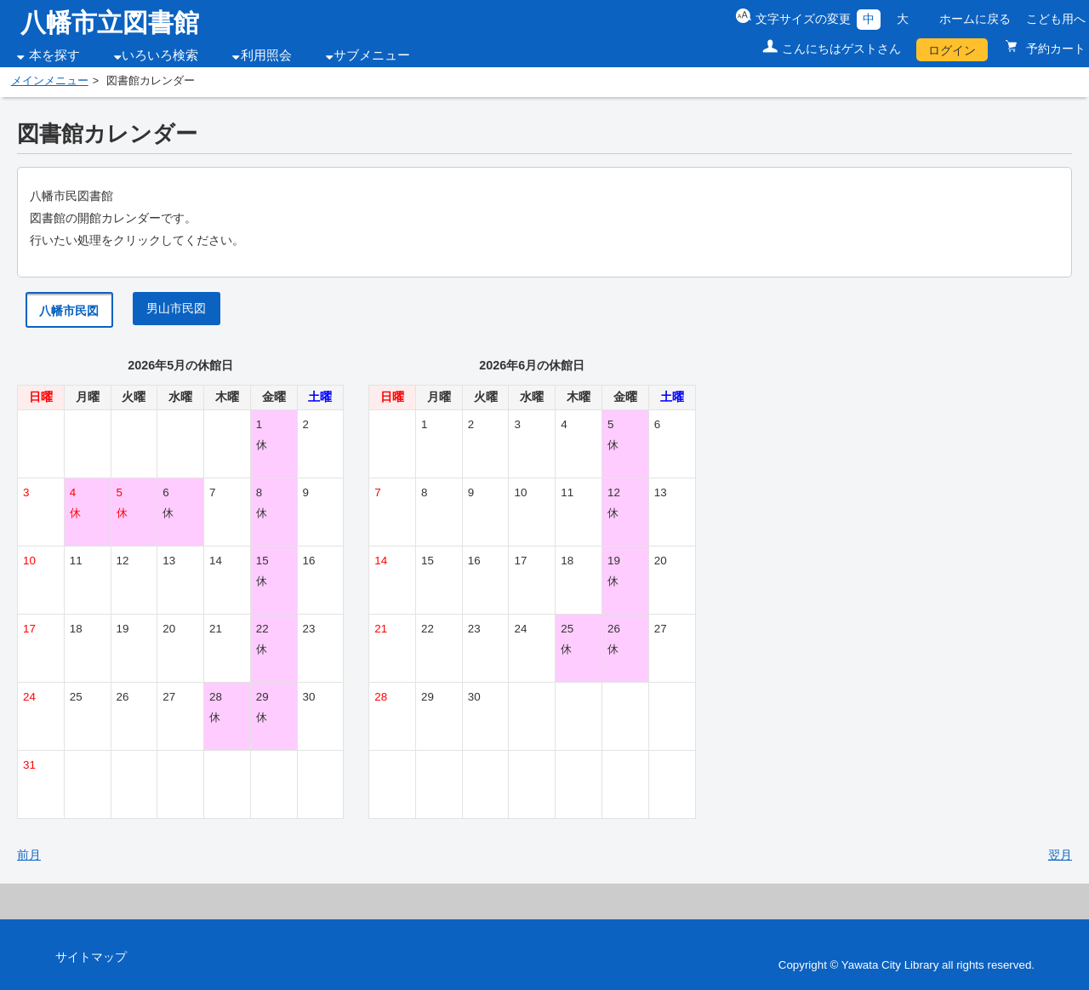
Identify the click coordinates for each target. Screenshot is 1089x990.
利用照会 (266, 55)
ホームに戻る (975, 19)
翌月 (1060, 854)
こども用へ (1056, 19)
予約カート (1054, 48)
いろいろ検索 (160, 55)
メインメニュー (49, 81)
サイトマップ (91, 957)
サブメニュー (372, 55)
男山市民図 (176, 308)
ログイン (952, 50)
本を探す (54, 55)
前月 (29, 854)
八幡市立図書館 (109, 23)
